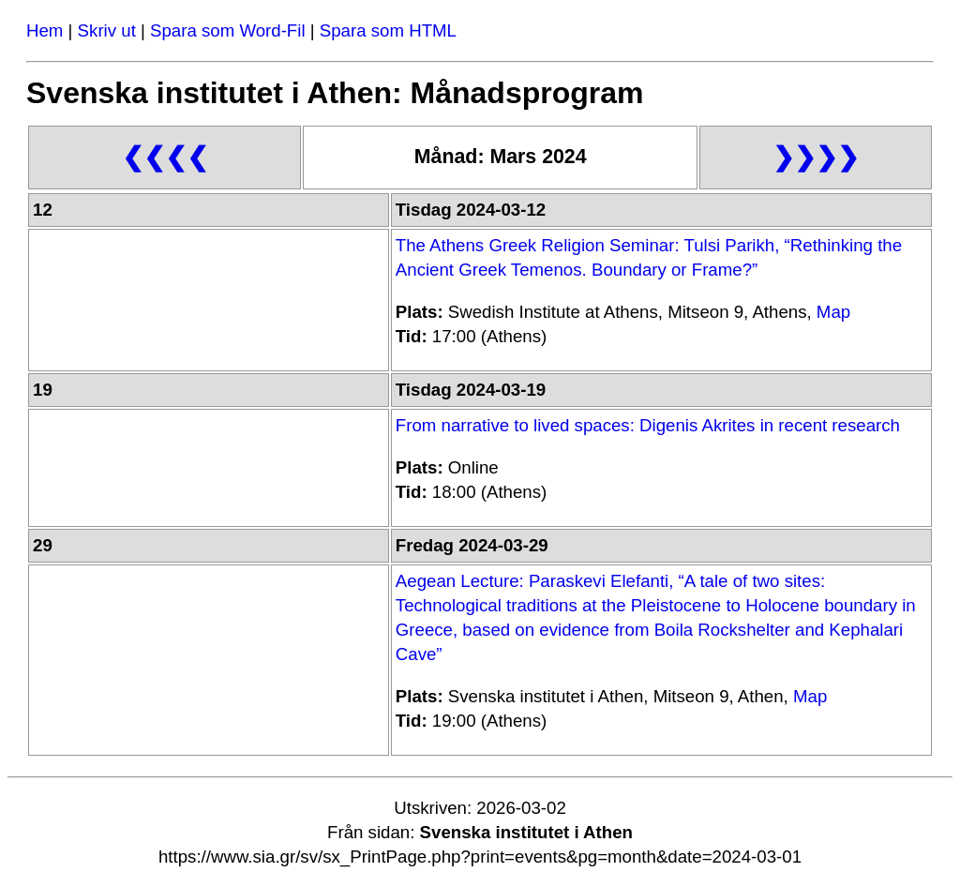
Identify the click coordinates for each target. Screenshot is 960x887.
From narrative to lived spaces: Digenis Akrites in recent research (648, 425)
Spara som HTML (388, 30)
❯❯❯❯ (815, 157)
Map (833, 312)
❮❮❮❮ (165, 157)
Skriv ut (107, 30)
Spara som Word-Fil (228, 30)
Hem (44, 30)
